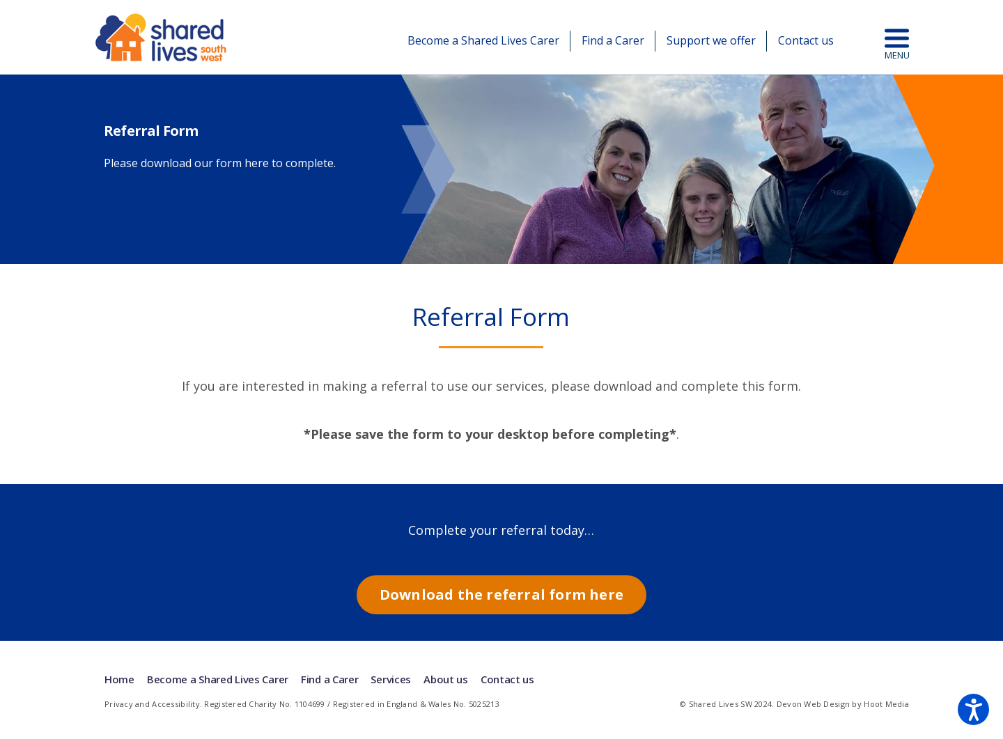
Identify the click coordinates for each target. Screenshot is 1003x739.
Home (119, 679)
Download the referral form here (501, 594)
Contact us (806, 40)
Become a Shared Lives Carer (483, 40)
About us (445, 679)
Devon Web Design (813, 704)
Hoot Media (886, 704)
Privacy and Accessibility (152, 704)
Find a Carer (613, 40)
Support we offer (711, 40)
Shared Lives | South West (161, 37)
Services (391, 679)
